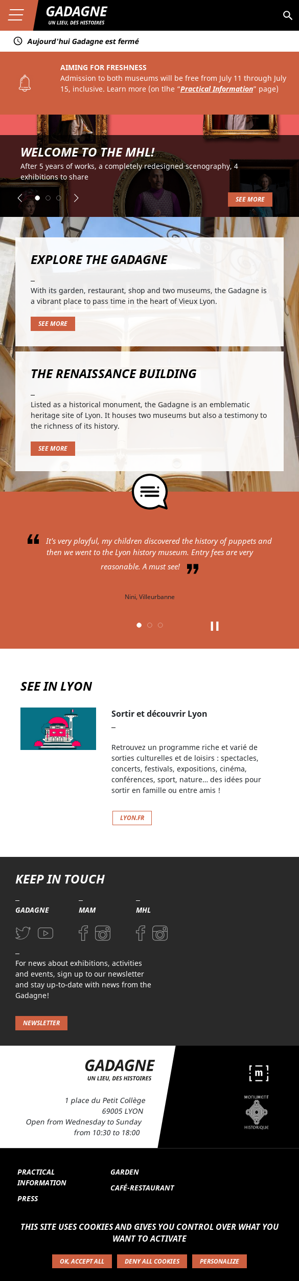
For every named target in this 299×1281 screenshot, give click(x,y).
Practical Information (216, 89)
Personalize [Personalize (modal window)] (219, 1261)
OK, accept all (82, 1261)
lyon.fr (132, 817)
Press (27, 1198)
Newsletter (41, 1023)
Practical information (41, 1177)
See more (250, 199)
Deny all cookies (152, 1261)
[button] (20, 198)
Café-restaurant (142, 1187)
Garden (124, 1172)
